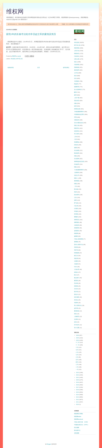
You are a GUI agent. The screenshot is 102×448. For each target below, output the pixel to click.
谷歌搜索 (76, 433)
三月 (77, 364)
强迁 (75, 62)
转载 (75, 183)
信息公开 (76, 175)
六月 (77, 357)
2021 (77, 377)
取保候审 (76, 153)
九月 (77, 349)
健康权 (76, 236)
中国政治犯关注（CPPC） (81, 424)
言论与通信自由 (78, 122)
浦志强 (76, 258)
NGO (75, 266)
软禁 (75, 106)
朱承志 (76, 300)
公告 (75, 197)
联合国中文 (77, 430)
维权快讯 (76, 53)
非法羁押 (76, 158)
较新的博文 (11, 67)
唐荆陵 (76, 241)
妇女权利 (76, 194)
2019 (77, 382)
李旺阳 (76, 247)
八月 (77, 352)
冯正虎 (76, 206)
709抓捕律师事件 (79, 111)
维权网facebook (78, 419)
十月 (77, 347)
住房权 (76, 319)
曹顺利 (76, 217)
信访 (75, 78)
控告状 (76, 145)
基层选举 (76, 70)
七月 (77, 354)
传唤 (75, 103)
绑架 (75, 167)
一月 (77, 369)
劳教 (75, 156)
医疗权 (76, 291)
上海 (75, 136)
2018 (77, 385)
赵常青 (76, 308)
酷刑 (75, 92)
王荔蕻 (76, 264)
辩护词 (76, 250)
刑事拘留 (76, 67)
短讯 (75, 322)
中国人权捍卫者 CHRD (81, 422)
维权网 (15, 11)
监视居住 (76, 230)
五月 (77, 359)
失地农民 (76, 164)
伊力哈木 (76, 325)
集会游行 (76, 277)
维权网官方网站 (78, 413)
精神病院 (76, 181)
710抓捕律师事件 (79, 170)
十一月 (78, 345)
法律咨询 (76, 225)
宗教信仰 (76, 120)
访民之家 (76, 59)
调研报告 (76, 222)
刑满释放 (76, 142)
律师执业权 (77, 109)
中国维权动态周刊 (79, 114)
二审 (75, 186)
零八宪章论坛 (78, 305)
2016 (77, 389)
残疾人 (76, 178)
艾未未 (76, 289)
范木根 (76, 283)
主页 (38, 67)
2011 (77, 402)
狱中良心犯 (19, 58)
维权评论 (76, 128)
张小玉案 (76, 327)
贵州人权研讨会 (78, 244)
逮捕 (75, 147)
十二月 (78, 342)
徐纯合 (76, 272)
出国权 (76, 261)
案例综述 (76, 311)
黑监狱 (76, 84)
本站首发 (13, 58)
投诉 (75, 75)
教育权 (76, 280)
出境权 (76, 208)
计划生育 (76, 269)
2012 (77, 399)
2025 (77, 338)
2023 (77, 372)
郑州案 (76, 214)
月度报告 (76, 81)
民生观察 (76, 427)
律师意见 (76, 219)
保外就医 (76, 297)
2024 (77, 340)
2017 (77, 387)
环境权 (76, 211)
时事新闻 (76, 253)
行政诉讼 (76, 56)
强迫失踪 (76, 100)
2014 (77, 394)
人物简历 (76, 316)
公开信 (76, 73)
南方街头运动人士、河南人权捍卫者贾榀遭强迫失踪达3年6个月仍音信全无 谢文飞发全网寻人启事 (33, 24)
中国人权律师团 (78, 239)
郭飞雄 (76, 203)
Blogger (49, 444)
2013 (77, 397)
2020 (77, 380)
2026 (77, 335)
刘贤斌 (76, 302)
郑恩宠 (76, 286)
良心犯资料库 (78, 89)
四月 (77, 362)
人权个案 (76, 97)
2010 (77, 404)
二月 (77, 367)
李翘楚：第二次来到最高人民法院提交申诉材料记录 (75, 24)
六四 (75, 139)
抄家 (75, 200)
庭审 (75, 95)
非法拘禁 (76, 150)
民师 (75, 192)
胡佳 (75, 313)
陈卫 (75, 275)
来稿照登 (76, 228)
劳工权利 (76, 133)
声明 (75, 117)
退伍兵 (76, 294)
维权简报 (76, 48)
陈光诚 (76, 189)
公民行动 (76, 50)
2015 (77, 392)
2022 (77, 375)
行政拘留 (76, 64)
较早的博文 (66, 67)
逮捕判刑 (76, 86)
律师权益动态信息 (79, 161)
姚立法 (76, 255)
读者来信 (76, 131)
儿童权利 (76, 172)
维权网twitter (77, 416)
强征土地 (76, 125)
